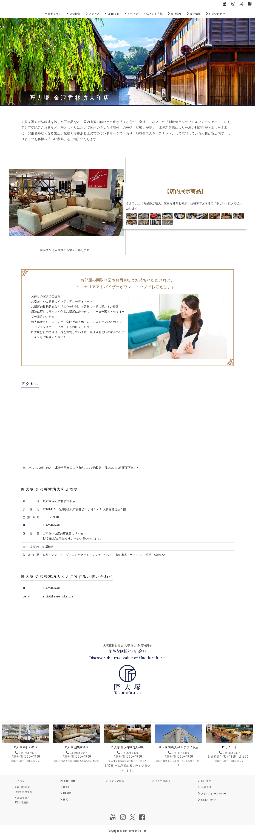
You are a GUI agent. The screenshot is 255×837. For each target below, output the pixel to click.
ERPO (65, 799)
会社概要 (181, 13)
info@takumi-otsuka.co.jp (57, 596)
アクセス (96, 13)
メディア (135, 13)
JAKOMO (67, 793)
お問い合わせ (223, 13)
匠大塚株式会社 (32, 9)
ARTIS (66, 787)
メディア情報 (116, 781)
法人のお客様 (158, 13)
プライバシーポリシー (213, 793)
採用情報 (200, 13)
